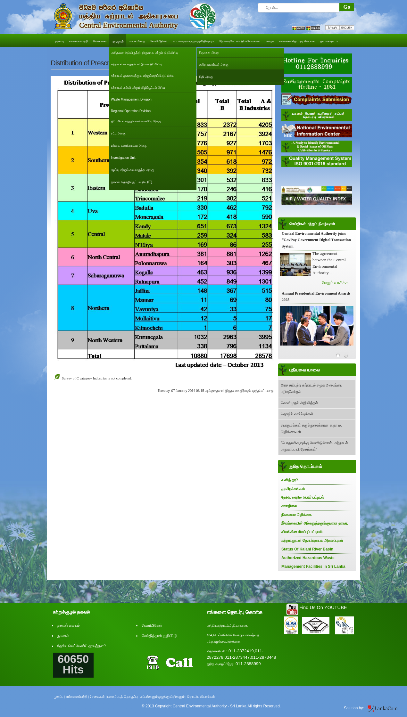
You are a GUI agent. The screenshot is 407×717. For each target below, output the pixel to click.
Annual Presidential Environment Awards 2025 (316, 296)
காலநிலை (289, 506)
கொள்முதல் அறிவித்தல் (299, 403)
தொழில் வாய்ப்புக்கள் (297, 414)
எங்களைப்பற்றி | (77, 696)
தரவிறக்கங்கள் (293, 488)
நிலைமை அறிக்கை (296, 514)
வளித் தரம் (289, 480)
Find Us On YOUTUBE (323, 607)
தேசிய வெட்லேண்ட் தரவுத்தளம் (81, 646)
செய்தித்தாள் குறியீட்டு (159, 635)
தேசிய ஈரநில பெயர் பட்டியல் (302, 497)
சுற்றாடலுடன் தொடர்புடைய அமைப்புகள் (312, 540)
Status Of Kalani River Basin (307, 549)
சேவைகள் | (98, 696)
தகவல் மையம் (68, 625)
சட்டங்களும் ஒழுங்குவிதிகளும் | (163, 696)
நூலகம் (63, 635)
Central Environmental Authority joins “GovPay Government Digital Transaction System (316, 240)
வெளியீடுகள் (152, 625)
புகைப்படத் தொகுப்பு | (123, 696)
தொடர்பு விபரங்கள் (201, 696)
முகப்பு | (59, 696)
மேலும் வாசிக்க (335, 282)
